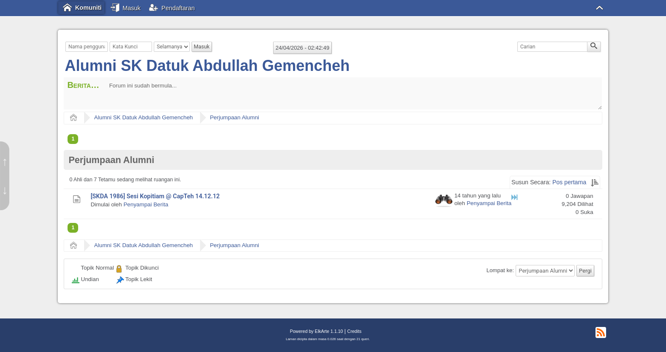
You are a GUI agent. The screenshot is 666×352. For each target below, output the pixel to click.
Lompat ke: (500, 271)
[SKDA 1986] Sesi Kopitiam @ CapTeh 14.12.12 (155, 196)
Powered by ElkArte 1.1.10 (316, 331)
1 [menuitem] (72, 139)
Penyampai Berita (146, 204)
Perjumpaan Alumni (234, 117)
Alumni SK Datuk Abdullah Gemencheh (207, 65)
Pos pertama (569, 182)
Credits (354, 331)
